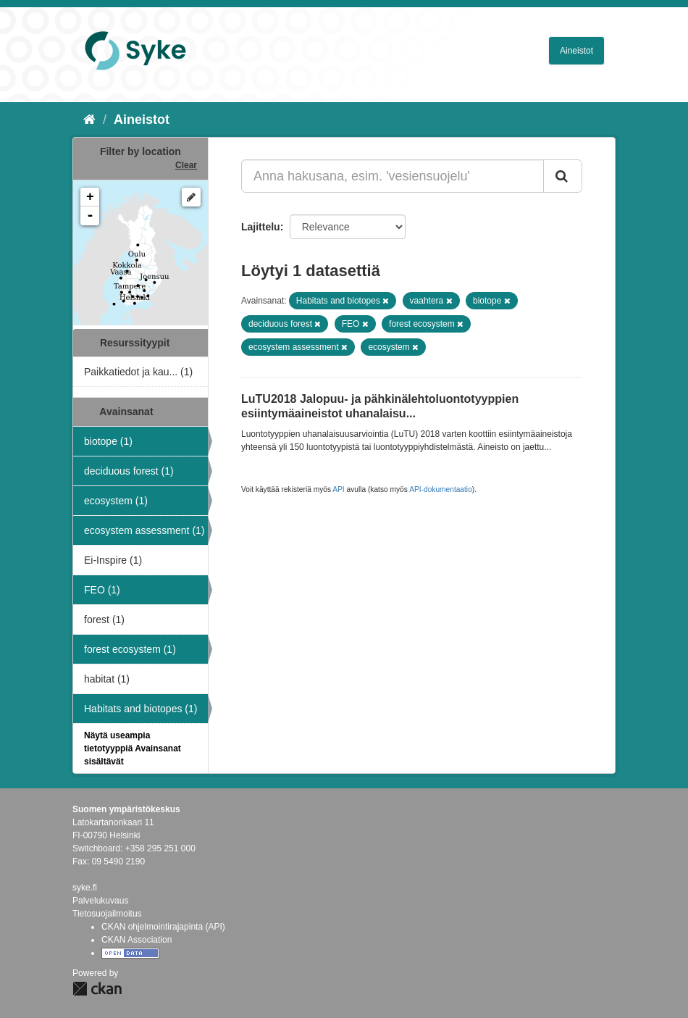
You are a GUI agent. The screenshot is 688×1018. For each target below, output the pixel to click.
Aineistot (576, 51)
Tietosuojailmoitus (107, 914)
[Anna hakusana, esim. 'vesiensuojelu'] (392, 176)
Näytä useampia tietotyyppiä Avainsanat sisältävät (132, 748)
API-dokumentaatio (440, 489)
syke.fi (84, 888)
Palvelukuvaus (100, 901)
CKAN (97, 988)
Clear (186, 165)
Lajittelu (260, 227)
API (338, 489)
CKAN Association (136, 940)
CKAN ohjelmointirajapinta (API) (163, 927)
